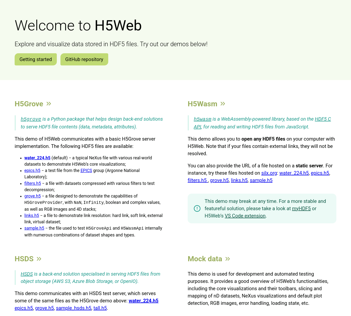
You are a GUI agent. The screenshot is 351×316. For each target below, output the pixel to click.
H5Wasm (207, 103)
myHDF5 (301, 208)
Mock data (209, 258)
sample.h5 (34, 228)
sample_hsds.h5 (73, 307)
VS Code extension (245, 215)
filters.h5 (32, 183)
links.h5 (31, 215)
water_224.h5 (294, 172)
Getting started (36, 59)
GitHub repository (84, 59)
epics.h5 (32, 170)
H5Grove (33, 103)
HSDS (29, 258)
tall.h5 (100, 307)
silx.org (269, 172)
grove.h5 (32, 195)
